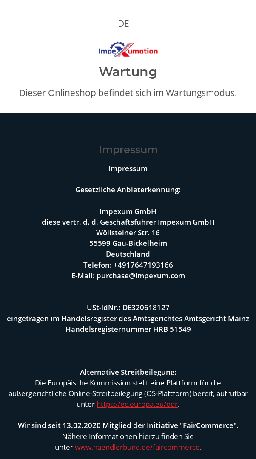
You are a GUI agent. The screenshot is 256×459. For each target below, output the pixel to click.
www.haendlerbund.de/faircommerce (137, 447)
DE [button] (123, 23)
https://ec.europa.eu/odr (137, 404)
